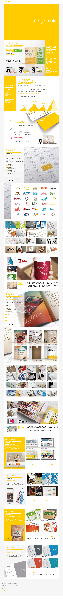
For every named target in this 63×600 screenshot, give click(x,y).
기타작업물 (53, 1)
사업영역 (39, 1)
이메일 (57, 1)
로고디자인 (43, 1)
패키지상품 (30, 1)
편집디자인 (48, 1)
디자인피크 (35, 1)
